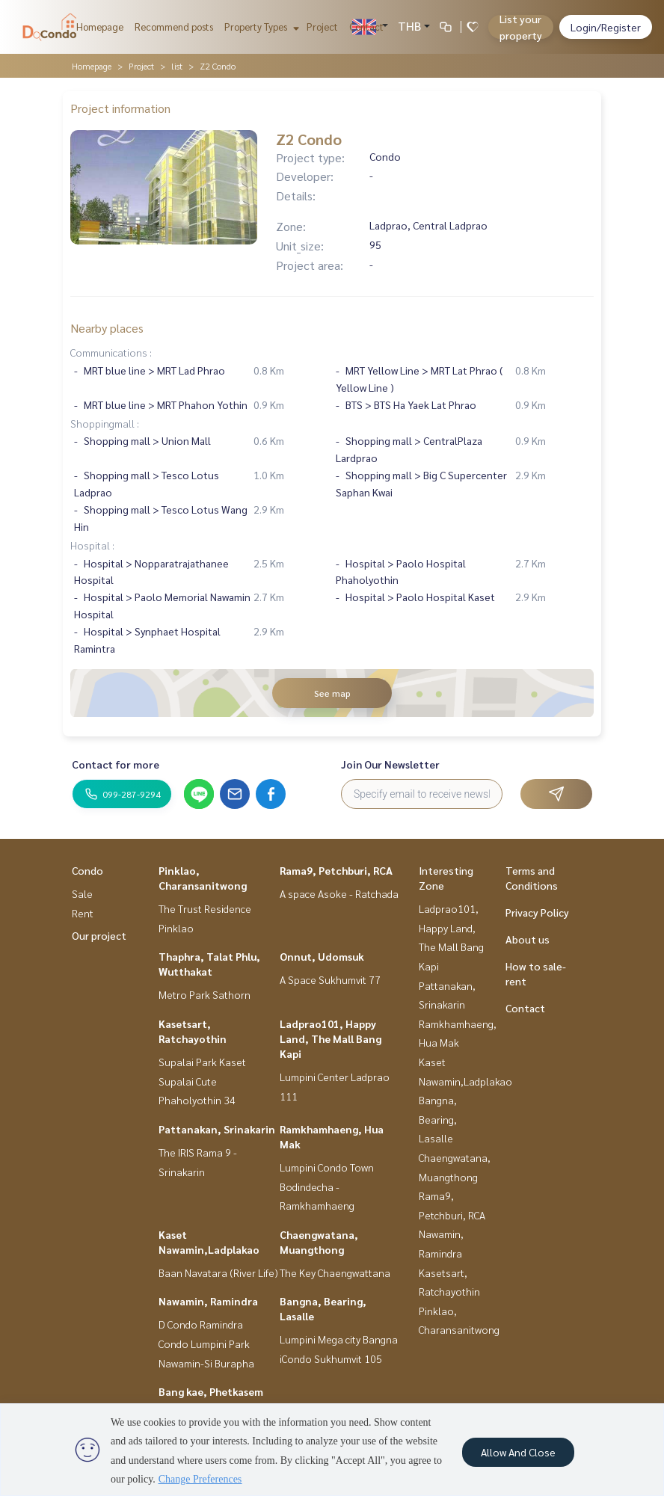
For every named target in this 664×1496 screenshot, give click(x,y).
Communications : (111, 352)
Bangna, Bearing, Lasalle (438, 1119)
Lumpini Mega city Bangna (339, 1339)
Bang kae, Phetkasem (211, 1391)
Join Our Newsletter (390, 764)
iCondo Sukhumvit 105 (331, 1358)
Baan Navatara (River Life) (218, 1272)
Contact (366, 26)
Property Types (259, 26)
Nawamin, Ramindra (208, 1301)
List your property (520, 27)
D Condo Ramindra (201, 1324)
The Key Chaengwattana (335, 1272)
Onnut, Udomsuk (322, 956)
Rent (82, 913)
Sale (82, 893)
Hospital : (92, 545)
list (176, 66)
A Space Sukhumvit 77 (330, 979)
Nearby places (107, 328)
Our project (99, 935)
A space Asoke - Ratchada (339, 893)
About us (527, 939)
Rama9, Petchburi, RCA (336, 870)
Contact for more (115, 764)
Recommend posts (174, 26)
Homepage (99, 26)
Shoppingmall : (104, 423)
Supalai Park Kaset (202, 1061)
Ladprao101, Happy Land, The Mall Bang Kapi (330, 1038)
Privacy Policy (537, 912)
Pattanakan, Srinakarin (217, 1129)
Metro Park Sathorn (204, 994)
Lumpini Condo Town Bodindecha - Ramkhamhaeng (327, 1186)
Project (322, 26)
